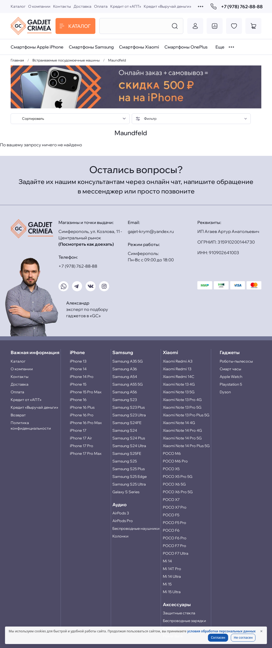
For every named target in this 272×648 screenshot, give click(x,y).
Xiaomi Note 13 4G (179, 384)
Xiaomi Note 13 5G (178, 392)
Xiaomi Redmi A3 (177, 361)
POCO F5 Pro (174, 522)
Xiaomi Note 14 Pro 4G (182, 430)
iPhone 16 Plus (82, 407)
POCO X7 (171, 499)
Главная (17, 60)
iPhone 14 (78, 369)
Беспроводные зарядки (184, 620)
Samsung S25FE (126, 453)
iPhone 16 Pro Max (86, 422)
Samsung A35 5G (127, 361)
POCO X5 (171, 468)
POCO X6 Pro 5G (178, 492)
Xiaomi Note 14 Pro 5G (182, 438)
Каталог (18, 6)
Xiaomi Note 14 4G (179, 422)
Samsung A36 (124, 369)
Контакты (62, 6)
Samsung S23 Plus (128, 407)
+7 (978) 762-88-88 (235, 6)
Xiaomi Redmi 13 (177, 369)
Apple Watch (231, 376)
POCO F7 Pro (174, 545)
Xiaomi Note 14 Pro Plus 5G (186, 445)
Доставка (82, 6)
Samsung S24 (124, 430)
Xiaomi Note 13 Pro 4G (182, 399)
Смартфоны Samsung (91, 47)
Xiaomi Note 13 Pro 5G (182, 407)
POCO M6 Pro (175, 461)
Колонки (120, 536)
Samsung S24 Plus (128, 438)
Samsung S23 (124, 399)
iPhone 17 (78, 430)
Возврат (18, 415)
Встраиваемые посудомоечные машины (66, 60)
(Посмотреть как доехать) (86, 244)
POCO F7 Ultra (175, 553)
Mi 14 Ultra (172, 576)
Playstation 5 (231, 384)
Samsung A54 (124, 376)
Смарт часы (230, 369)
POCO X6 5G (174, 484)
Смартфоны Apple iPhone (37, 47)
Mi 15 (167, 584)
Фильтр (145, 118)
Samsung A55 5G (127, 384)
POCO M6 (172, 453)
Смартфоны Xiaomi (139, 47)
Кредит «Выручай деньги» (167, 6)
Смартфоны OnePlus (185, 47)
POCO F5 (171, 515)
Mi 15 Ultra (172, 591)
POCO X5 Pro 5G (177, 476)
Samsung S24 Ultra (129, 445)
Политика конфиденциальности (31, 425)
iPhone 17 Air (81, 438)
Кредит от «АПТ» (125, 6)
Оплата (101, 6)
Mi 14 (167, 561)
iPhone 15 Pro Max (85, 392)
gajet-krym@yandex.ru (151, 231)
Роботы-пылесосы (236, 361)
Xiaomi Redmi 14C (178, 376)
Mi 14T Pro (172, 568)
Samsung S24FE (126, 422)
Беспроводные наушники (136, 528)
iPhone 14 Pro (82, 376)
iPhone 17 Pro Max (85, 453)
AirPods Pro (122, 520)
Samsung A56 (124, 392)
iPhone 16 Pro (82, 415)
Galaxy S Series (125, 492)
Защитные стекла (179, 613)
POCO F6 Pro (174, 538)
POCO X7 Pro (174, 507)
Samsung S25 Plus (128, 468)
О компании (39, 6)
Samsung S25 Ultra (129, 484)
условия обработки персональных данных (221, 631)
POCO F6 (171, 530)
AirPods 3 (120, 513)
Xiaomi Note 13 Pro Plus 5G (186, 415)
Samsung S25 (124, 461)
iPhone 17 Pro (81, 445)
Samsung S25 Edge (129, 476)
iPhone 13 (78, 361)
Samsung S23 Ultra (129, 415)
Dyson (225, 392)
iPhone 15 (78, 384)
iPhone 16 (78, 399)
